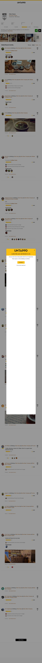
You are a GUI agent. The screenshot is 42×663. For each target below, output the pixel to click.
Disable (21, 262)
